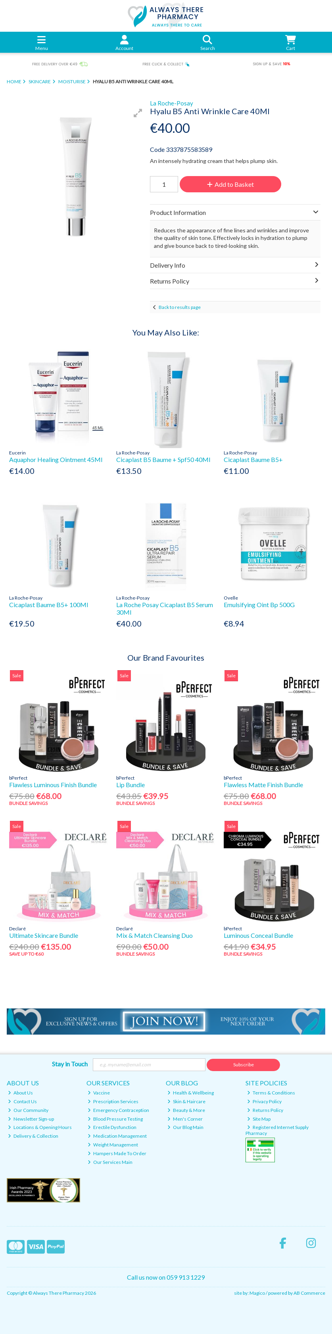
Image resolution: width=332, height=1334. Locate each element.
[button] (138, 113)
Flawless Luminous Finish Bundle (53, 784)
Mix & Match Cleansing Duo (154, 935)
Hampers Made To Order (117, 1153)
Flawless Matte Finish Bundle (263, 784)
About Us (20, 1093)
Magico (257, 1293)
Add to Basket (230, 184)
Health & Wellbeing (190, 1093)
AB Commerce (309, 1293)
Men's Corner (185, 1119)
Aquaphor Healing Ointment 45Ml (55, 459)
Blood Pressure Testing (115, 1119)
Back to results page (180, 307)
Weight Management (113, 1145)
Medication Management (117, 1136)
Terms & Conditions (271, 1093)
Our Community (28, 1110)
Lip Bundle (130, 784)
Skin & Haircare (186, 1101)
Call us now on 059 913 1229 (166, 1277)
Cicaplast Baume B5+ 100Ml (48, 604)
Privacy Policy (264, 1101)
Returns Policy (265, 1110)
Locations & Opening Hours (40, 1127)
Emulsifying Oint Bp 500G (259, 604)
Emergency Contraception (118, 1110)
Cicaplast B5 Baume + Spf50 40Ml (163, 459)
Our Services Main (110, 1162)
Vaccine (99, 1093)
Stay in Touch (70, 1064)
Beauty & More (186, 1110)
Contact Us (22, 1101)
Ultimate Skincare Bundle (43, 935)
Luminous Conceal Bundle (258, 935)
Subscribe (243, 1065)
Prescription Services (113, 1101)
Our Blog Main (185, 1127)
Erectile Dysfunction (112, 1127)
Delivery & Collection (33, 1136)
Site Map (259, 1119)
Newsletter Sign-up (31, 1119)
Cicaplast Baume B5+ (253, 459)
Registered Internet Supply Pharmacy (277, 1130)
